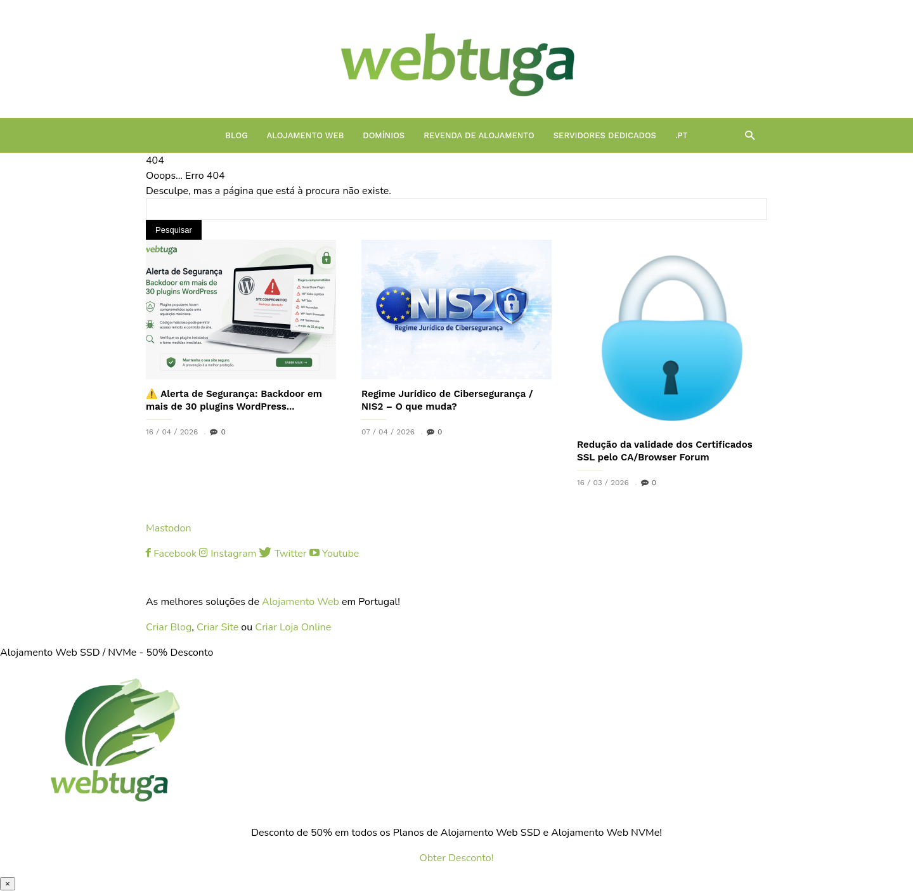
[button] (746, 135)
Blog (236, 135)
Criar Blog (168, 627)
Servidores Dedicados (605, 135)
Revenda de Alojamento (479, 135)
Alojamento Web (305, 135)
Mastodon (168, 528)
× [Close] (7, 883)
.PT (681, 135)
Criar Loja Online (293, 627)
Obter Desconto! (457, 858)
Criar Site (217, 627)
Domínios (384, 135)
